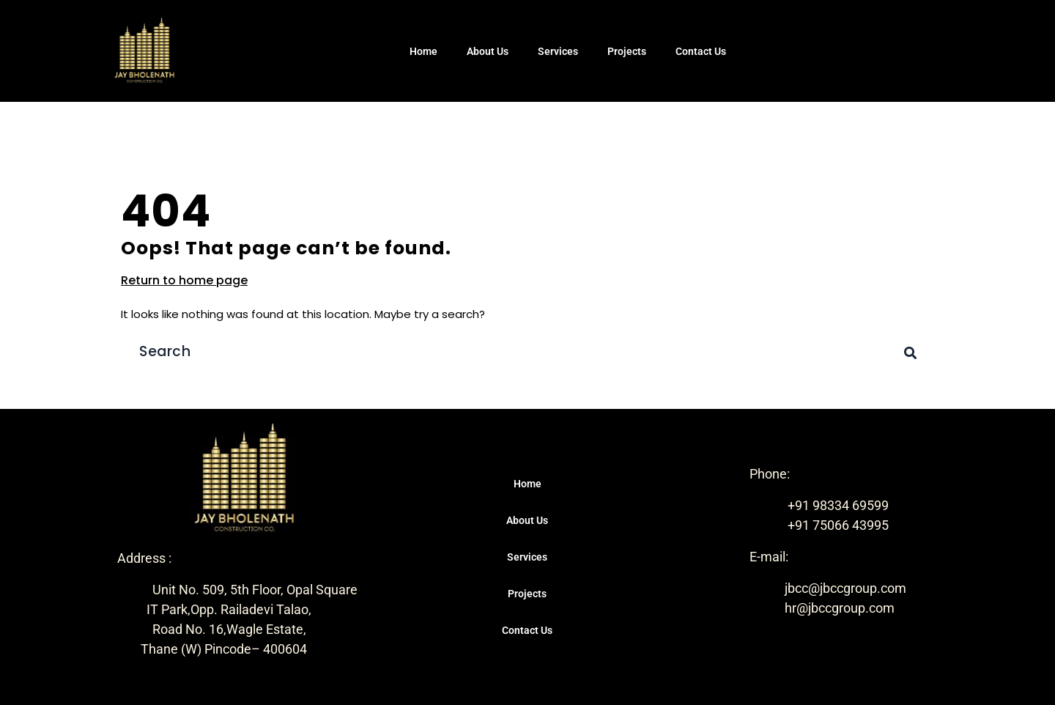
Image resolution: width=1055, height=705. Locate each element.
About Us (487, 51)
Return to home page (184, 280)
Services (558, 51)
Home (423, 51)
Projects (626, 51)
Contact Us (700, 51)
